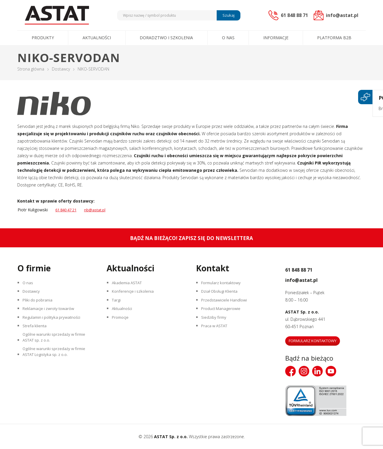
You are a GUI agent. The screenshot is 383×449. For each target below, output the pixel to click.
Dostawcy (61, 69)
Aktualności (97, 37)
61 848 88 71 (306, 269)
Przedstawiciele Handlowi (226, 304)
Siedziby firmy (215, 325)
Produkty (43, 37)
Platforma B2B (334, 37)
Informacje (275, 37)
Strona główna (30, 69)
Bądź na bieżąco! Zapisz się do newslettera (191, 238)
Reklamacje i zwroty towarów (51, 314)
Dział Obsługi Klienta (221, 294)
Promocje (122, 325)
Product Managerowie (223, 314)
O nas (228, 37)
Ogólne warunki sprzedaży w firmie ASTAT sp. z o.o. (56, 348)
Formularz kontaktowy (223, 284)
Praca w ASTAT (216, 335)
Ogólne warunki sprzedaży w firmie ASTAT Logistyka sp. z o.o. (56, 366)
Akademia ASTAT (129, 284)
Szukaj (228, 15)
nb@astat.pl (99, 209)
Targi (117, 304)
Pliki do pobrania (39, 304)
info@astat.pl (309, 279)
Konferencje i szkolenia (135, 294)
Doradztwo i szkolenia (166, 37)
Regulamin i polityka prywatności (54, 325)
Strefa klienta (35, 335)
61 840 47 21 (67, 209)
